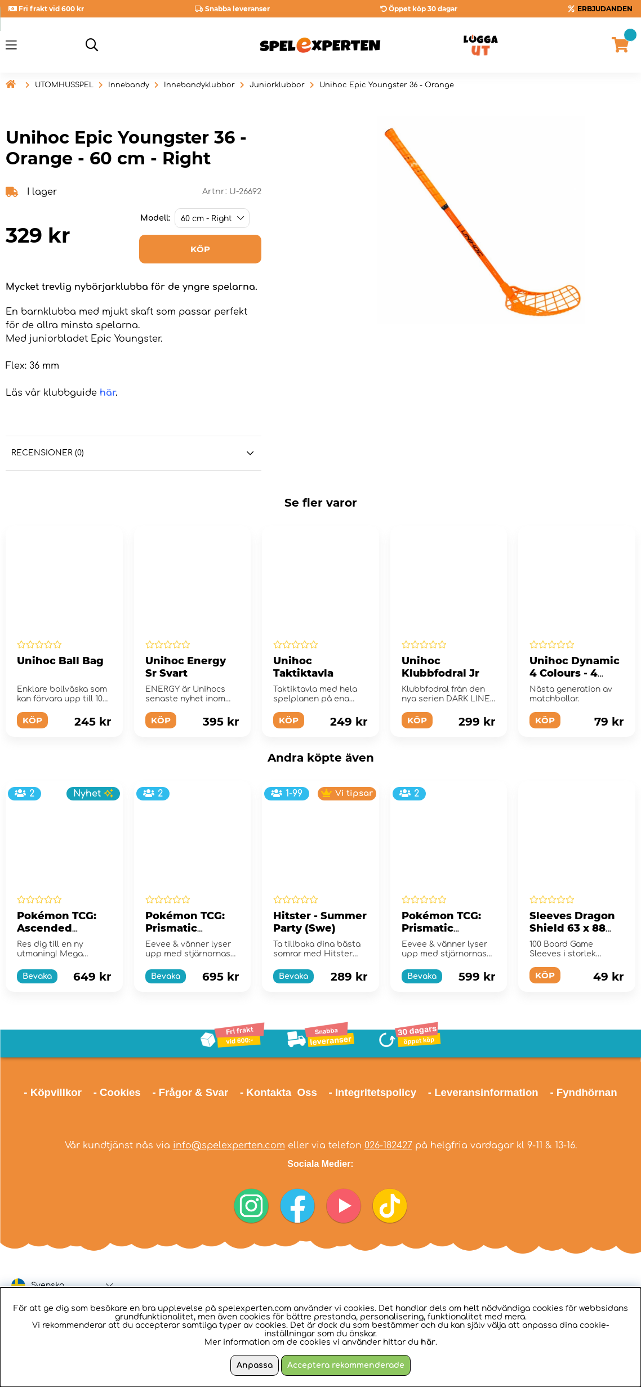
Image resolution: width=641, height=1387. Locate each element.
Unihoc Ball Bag (60, 661)
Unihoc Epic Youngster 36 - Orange (386, 85)
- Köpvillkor (53, 1092)
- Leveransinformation (483, 1092)
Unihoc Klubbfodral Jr (440, 667)
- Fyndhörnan (583, 1092)
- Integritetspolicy (373, 1092)
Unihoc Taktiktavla (303, 667)
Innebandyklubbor (199, 85)
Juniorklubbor (277, 85)
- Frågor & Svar (190, 1092)
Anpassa (255, 1365)
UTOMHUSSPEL (64, 85)
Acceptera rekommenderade (345, 1365)
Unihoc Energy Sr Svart (185, 667)
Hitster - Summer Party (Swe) (320, 922)
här (107, 393)
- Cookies (117, 1092)
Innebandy (128, 85)
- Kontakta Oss (278, 1092)
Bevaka (37, 976)
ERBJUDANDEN (605, 9)
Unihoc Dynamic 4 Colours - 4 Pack (574, 673)
